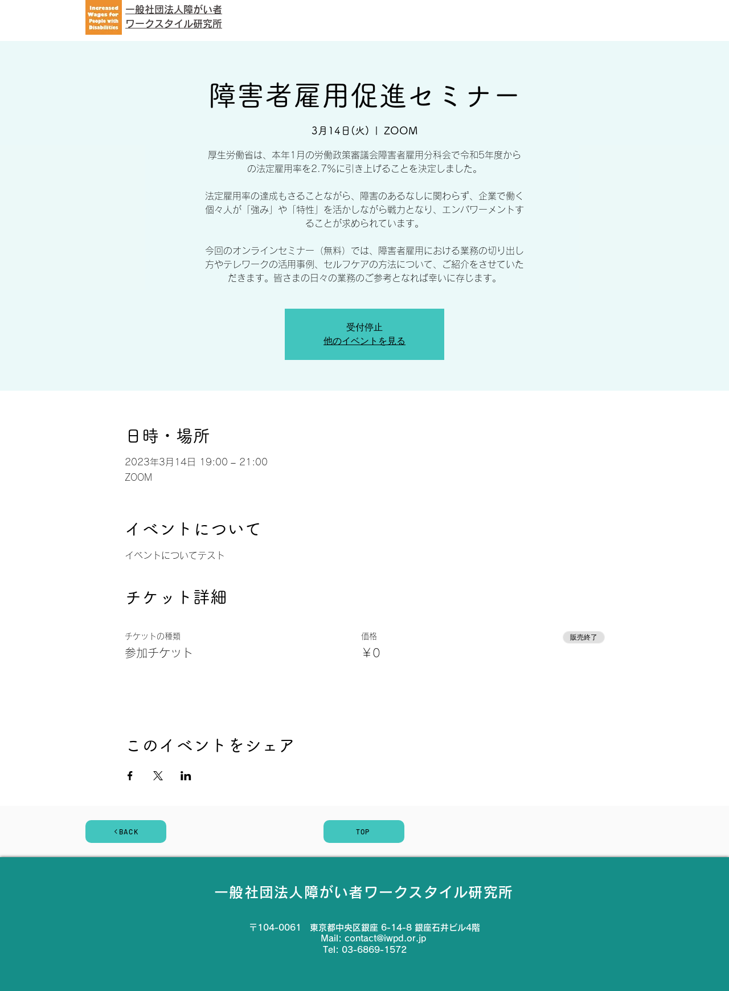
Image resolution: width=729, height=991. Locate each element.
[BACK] (125, 831)
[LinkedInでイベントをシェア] (186, 775)
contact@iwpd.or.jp (385, 938)
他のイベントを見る (364, 341)
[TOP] (363, 831)
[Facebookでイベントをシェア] (130, 775)
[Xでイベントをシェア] (158, 775)
